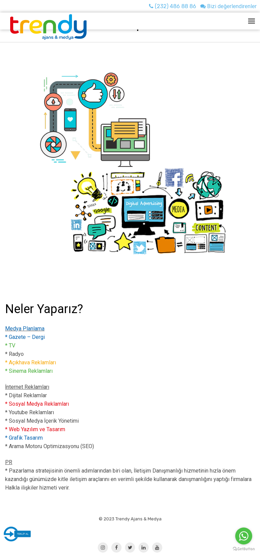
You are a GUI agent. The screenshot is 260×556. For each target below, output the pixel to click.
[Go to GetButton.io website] (244, 549)
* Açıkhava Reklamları (30, 362)
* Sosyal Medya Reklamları (37, 404)
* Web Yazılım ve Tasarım (35, 429)
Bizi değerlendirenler (228, 6)
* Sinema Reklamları (29, 371)
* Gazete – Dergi (25, 337)
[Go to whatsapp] (243, 536)
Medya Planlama (24, 328)
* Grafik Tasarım (24, 438)
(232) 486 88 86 (172, 6)
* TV (10, 345)
